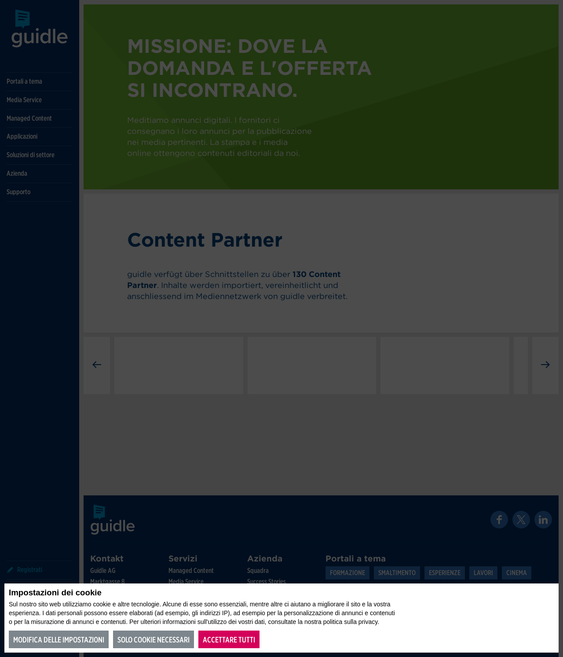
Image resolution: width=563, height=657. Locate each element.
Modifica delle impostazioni (58, 639)
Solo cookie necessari (153, 639)
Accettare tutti (229, 639)
